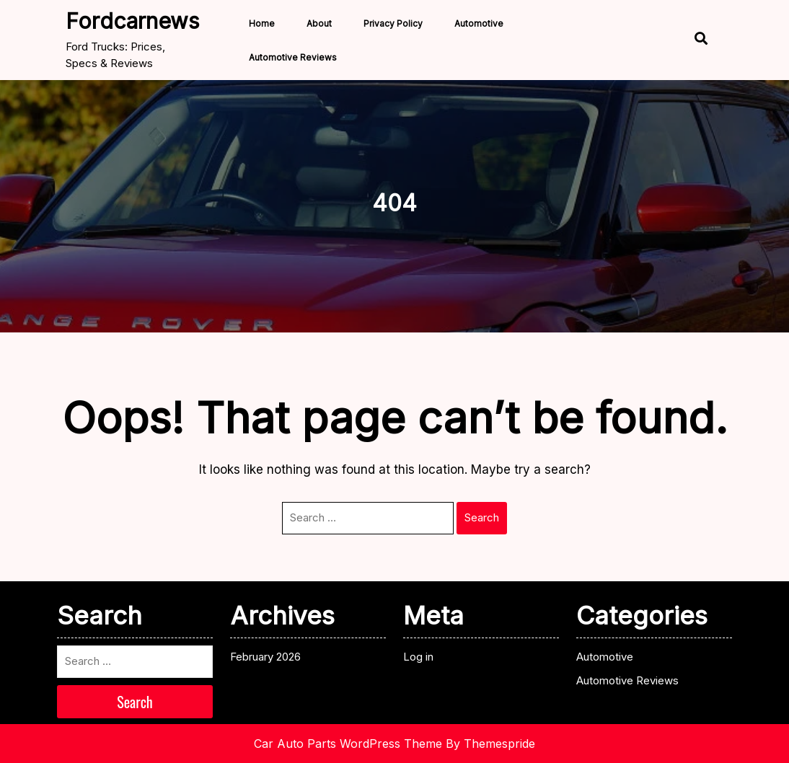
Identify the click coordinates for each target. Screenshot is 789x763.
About (319, 23)
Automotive (478, 23)
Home (262, 23)
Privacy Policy (393, 23)
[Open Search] (699, 40)
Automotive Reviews (293, 57)
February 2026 (265, 656)
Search (481, 517)
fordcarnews (132, 21)
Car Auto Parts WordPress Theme (348, 743)
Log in (418, 656)
